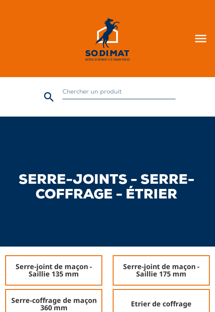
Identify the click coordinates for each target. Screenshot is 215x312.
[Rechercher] (119, 92)
